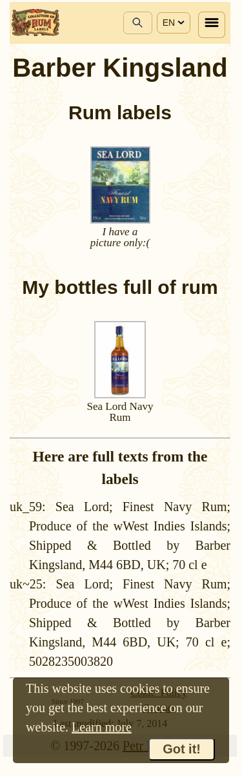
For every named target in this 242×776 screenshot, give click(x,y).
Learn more (102, 727)
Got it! (182, 749)
